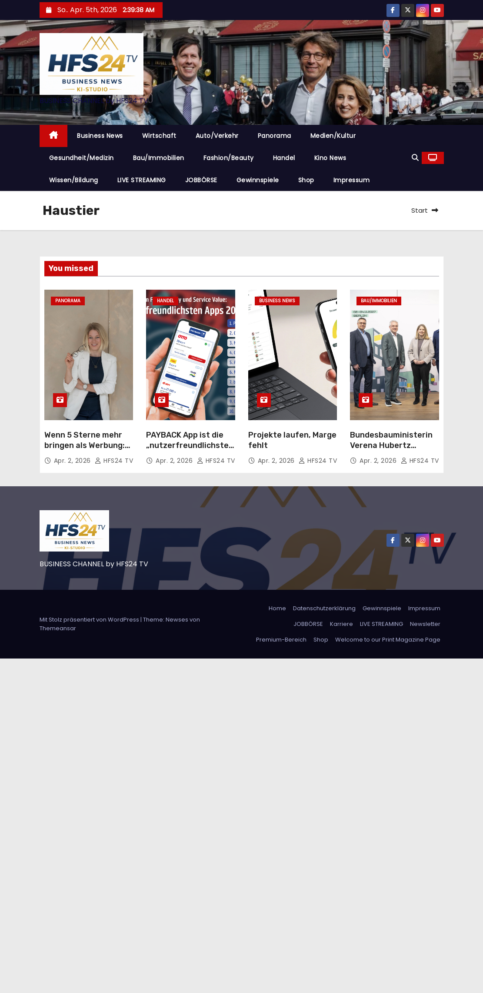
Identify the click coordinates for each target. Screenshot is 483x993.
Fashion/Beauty (228, 158)
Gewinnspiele (258, 180)
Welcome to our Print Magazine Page (387, 639)
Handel (284, 158)
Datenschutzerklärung (324, 608)
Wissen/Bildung (73, 180)
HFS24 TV (114, 460)
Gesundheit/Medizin (81, 158)
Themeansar (58, 628)
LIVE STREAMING (141, 180)
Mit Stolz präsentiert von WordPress (90, 619)
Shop (306, 180)
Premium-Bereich (281, 639)
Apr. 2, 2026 (73, 460)
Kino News (330, 158)
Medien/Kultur (333, 135)
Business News (100, 135)
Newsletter (425, 624)
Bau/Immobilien (158, 158)
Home (277, 608)
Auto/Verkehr (217, 135)
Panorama (274, 135)
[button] (415, 158)
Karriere (341, 624)
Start (419, 210)
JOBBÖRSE (201, 180)
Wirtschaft (159, 135)
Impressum (351, 180)
